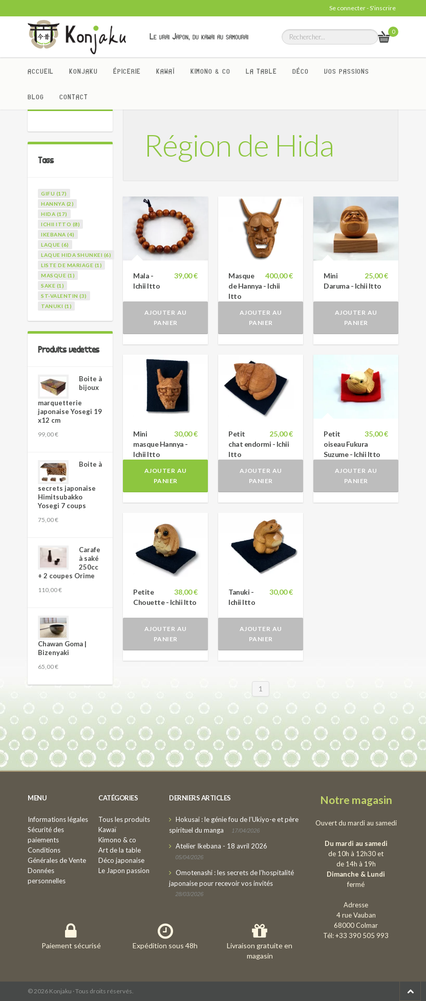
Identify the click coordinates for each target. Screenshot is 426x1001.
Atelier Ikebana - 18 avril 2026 (221, 846)
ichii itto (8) (60, 224)
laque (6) (55, 245)
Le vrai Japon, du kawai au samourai (199, 36)
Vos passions (346, 71)
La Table (261, 71)
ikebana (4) (58, 234)
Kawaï (165, 71)
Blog (36, 97)
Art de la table (119, 850)
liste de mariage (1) (71, 265)
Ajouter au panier (165, 318)
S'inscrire (383, 8)
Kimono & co (210, 71)
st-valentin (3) (64, 296)
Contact (73, 97)
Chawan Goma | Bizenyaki (62, 648)
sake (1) (52, 285)
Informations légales (58, 819)
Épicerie (127, 71)
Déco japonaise (121, 860)
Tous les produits (124, 819)
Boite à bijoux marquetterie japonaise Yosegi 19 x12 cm (70, 399)
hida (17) (54, 214)
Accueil (41, 71)
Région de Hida (239, 144)
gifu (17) (54, 193)
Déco (300, 71)
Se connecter (347, 8)
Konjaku (83, 71)
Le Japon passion (124, 870)
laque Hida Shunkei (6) (76, 255)
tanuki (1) (56, 306)
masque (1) (58, 275)
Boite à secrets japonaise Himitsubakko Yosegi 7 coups (70, 485)
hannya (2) (57, 204)
